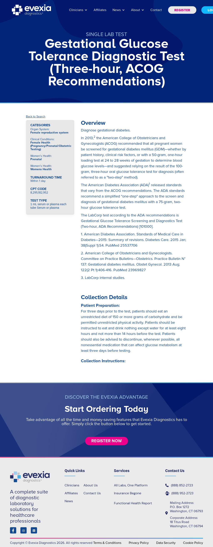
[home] (32, 10)
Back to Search (35, 116)
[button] (78, 12)
